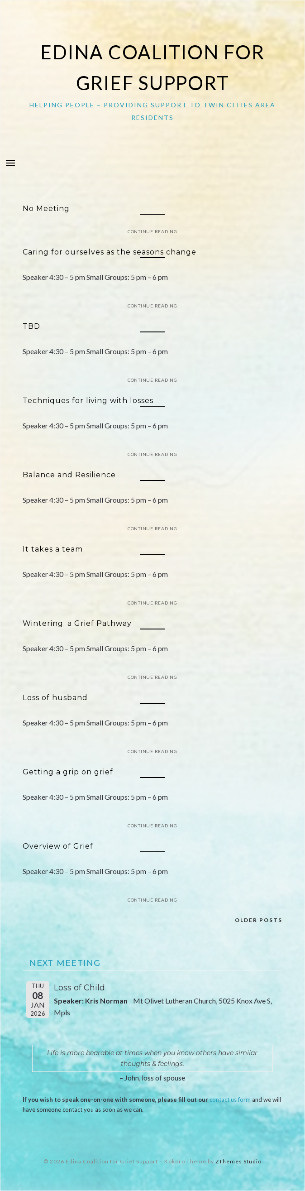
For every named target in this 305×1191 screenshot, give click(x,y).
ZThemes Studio (238, 1161)
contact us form (230, 1099)
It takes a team (53, 549)
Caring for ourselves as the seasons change (109, 252)
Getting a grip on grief (68, 772)
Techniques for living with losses (88, 400)
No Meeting (46, 208)
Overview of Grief (58, 846)
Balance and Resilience (69, 475)
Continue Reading (152, 231)
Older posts (258, 920)
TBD (31, 326)
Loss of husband (55, 697)
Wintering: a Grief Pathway (77, 623)
